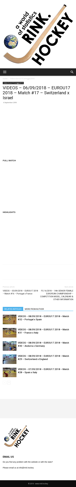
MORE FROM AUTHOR (34, 309)
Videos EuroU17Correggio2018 (22, 78)
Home (5, 78)
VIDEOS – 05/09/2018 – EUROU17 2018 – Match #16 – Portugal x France (20, 292)
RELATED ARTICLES (13, 309)
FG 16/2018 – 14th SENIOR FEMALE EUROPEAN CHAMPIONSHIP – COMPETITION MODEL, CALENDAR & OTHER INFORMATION (56, 295)
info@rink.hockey (26, 468)
